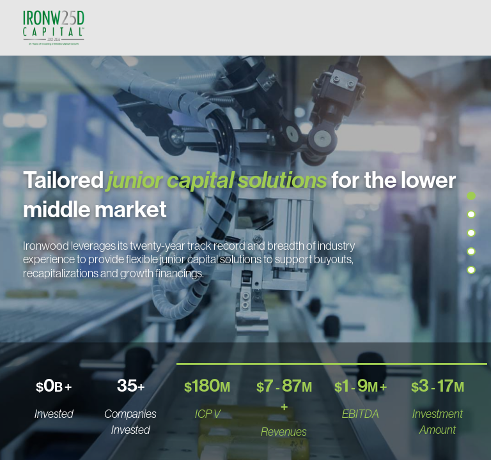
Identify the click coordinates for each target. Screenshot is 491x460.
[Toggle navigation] (455, 27)
